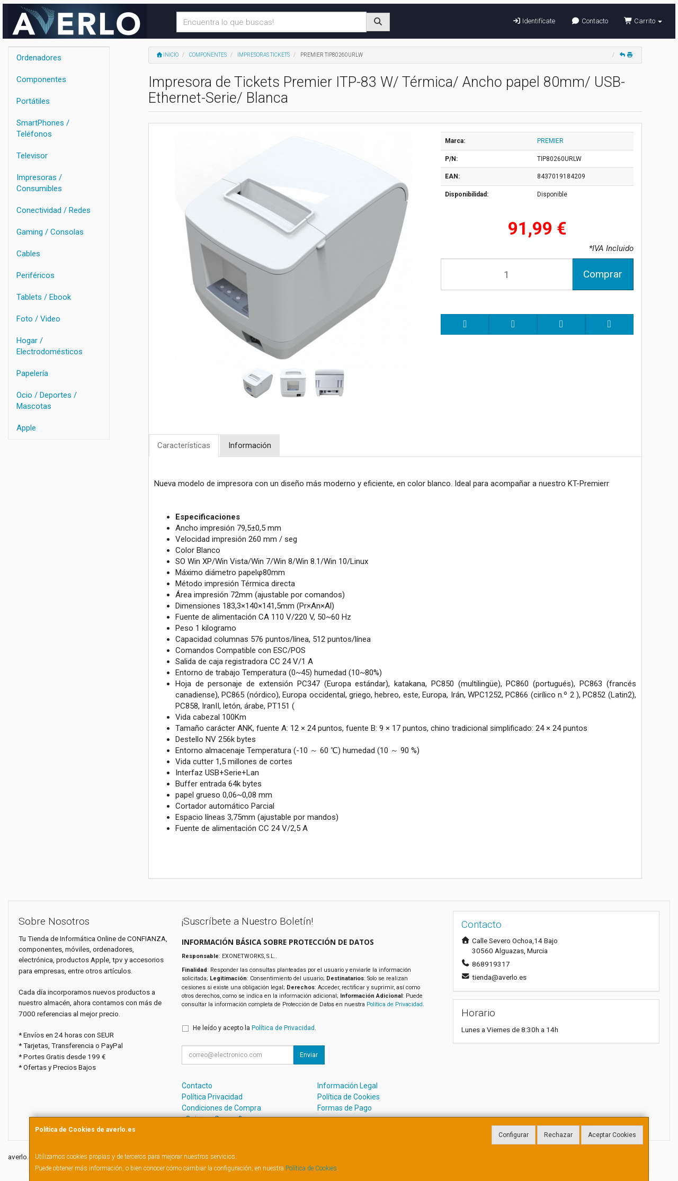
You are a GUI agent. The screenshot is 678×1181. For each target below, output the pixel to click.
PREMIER (550, 141)
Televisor (32, 155)
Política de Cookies (311, 1168)
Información (249, 445)
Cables (28, 253)
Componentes (41, 79)
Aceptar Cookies (612, 1135)
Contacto (589, 21)
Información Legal (347, 1085)
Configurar (513, 1135)
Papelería (32, 373)
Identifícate (533, 21)
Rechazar (558, 1135)
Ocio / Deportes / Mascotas (46, 400)
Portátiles (33, 101)
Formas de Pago (344, 1108)
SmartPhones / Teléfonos (42, 128)
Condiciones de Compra (221, 1108)
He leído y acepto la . (254, 1028)
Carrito (643, 21)
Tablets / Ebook (43, 297)
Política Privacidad (212, 1097)
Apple (26, 428)
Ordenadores (38, 57)
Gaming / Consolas (50, 232)
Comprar (602, 274)
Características (183, 445)
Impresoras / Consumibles (39, 183)
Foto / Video (38, 319)
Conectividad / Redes (53, 210)
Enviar (309, 1055)
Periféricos (35, 275)
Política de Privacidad (395, 1004)
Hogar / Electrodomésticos (49, 346)
